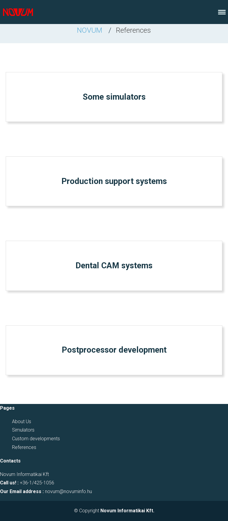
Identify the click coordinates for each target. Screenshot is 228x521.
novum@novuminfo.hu (68, 491)
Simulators (23, 430)
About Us (21, 421)
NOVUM (89, 30)
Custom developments (36, 438)
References (24, 447)
